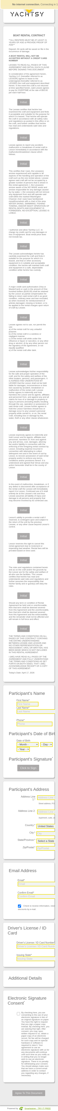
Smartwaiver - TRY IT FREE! (37, 1108)
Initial (23, 102)
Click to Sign (28, 768)
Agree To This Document (28, 1093)
